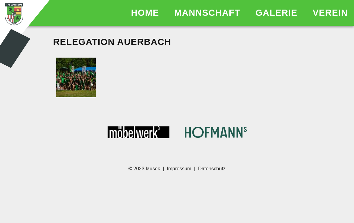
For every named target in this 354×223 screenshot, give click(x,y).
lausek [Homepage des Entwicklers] (154, 168)
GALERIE (278, 13)
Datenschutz (212, 168)
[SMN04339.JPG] (76, 78)
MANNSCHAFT (208, 13)
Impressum (179, 168)
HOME (146, 13)
